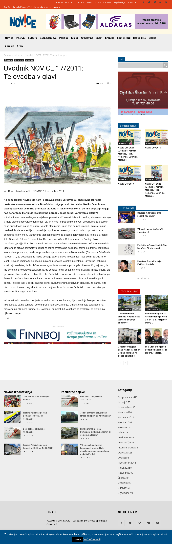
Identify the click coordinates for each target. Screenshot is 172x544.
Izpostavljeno (125, 309)
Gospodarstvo (48, 37)
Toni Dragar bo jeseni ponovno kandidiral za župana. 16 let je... (156, 349)
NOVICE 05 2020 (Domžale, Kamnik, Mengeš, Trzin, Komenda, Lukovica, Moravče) (128, 153)
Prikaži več (143, 278)
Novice (9, 37)
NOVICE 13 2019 (126, 184)
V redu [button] (77, 539)
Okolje (152, 37)
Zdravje (9, 46)
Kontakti (132, 2)
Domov (80, 2)
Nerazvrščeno (126, 442)
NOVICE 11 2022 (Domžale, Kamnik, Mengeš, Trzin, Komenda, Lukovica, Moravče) (155, 190)
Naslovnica (123, 143)
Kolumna (18, 55)
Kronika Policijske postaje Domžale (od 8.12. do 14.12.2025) (35, 416)
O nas (89, 2)
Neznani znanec (128, 447)
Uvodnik (29, 60)
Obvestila (125, 452)
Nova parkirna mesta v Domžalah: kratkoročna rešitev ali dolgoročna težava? (95, 432)
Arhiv (20, 46)
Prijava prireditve (103, 2)
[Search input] (141, 65)
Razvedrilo (139, 37)
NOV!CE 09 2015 (153, 147)
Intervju (20, 37)
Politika (64, 37)
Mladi (74, 37)
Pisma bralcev (127, 462)
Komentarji (124, 37)
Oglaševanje (119, 2)
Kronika (109, 37)
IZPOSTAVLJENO (129, 291)
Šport (99, 37)
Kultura (32, 37)
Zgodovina (86, 37)
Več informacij (92, 539)
